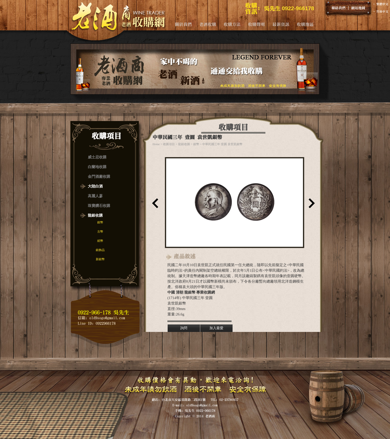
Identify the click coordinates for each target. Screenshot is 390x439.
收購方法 (232, 24)
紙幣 (100, 241)
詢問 (183, 328)
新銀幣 (100, 259)
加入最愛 (216, 328)
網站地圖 (358, 8)
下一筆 (311, 204)
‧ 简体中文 (380, 11)
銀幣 (100, 222)
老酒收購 (207, 24)
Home (156, 144)
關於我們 (183, 24)
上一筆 (154, 204)
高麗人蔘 (95, 196)
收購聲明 (256, 24)
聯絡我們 (338, 8)
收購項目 (169, 144)
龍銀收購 (95, 215)
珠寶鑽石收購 (99, 206)
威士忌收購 (97, 157)
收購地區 (305, 24)
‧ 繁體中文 (380, 4)
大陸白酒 (95, 186)
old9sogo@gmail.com (107, 318)
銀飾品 (100, 250)
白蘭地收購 (97, 167)
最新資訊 (280, 24)
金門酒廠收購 (99, 177)
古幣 (100, 231)
